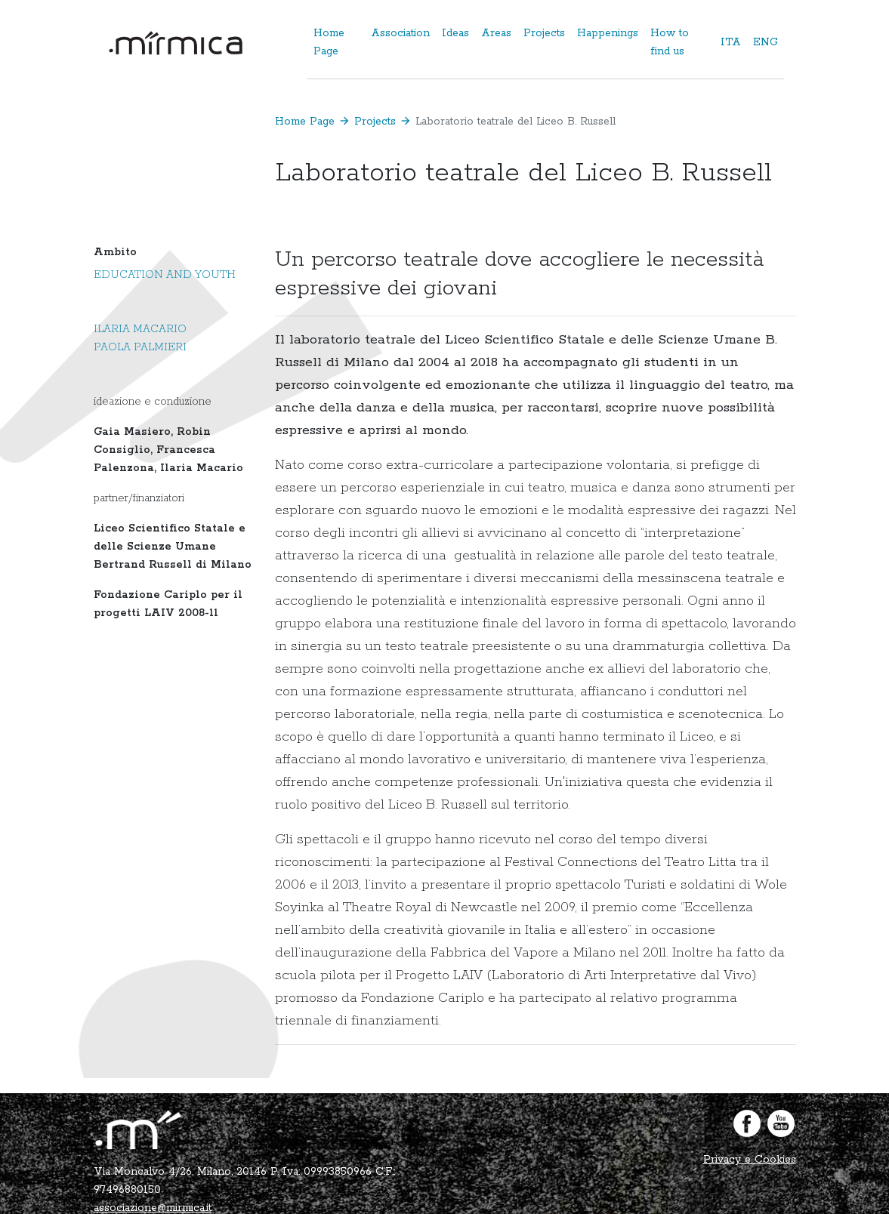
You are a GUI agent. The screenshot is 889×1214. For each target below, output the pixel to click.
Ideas (455, 33)
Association (400, 33)
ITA (731, 42)
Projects (544, 33)
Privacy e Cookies (749, 1159)
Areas (496, 33)
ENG (765, 42)
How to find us (669, 42)
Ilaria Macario (140, 329)
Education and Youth (165, 275)
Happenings (607, 33)
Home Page (328, 42)
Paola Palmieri (140, 347)
